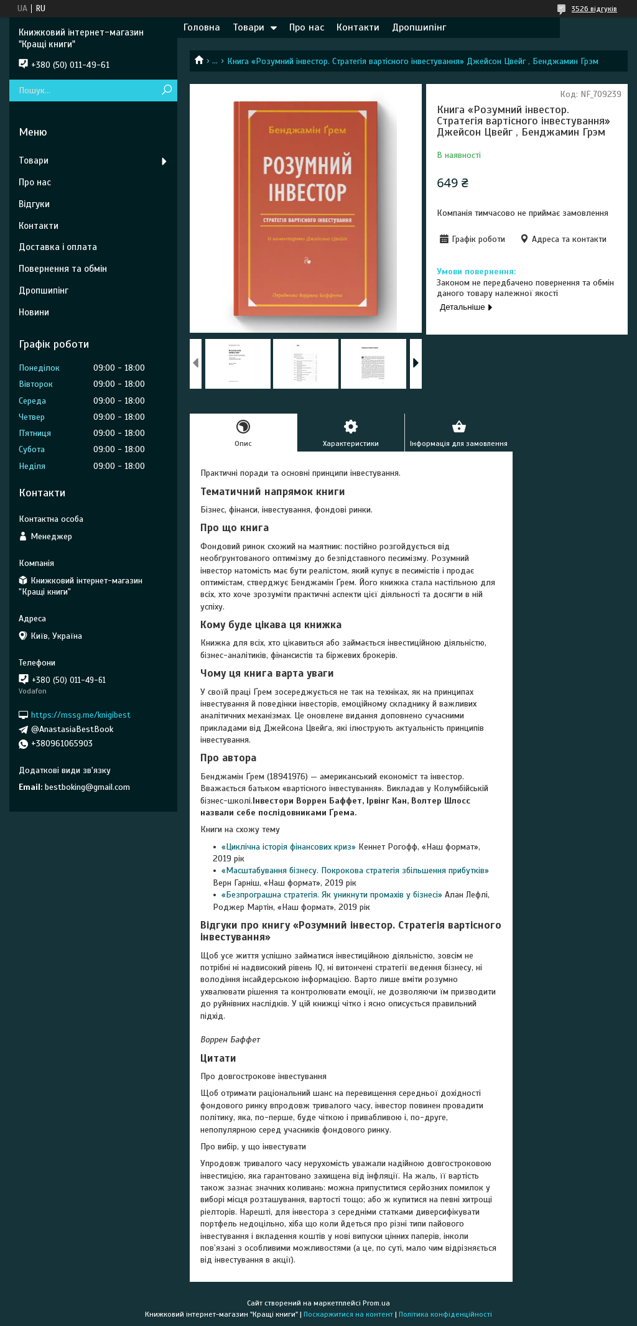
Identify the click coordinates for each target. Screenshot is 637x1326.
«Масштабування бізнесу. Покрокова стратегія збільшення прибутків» (355, 870)
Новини (34, 312)
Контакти (358, 27)
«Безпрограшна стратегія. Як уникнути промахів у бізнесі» (333, 894)
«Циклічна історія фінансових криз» (289, 847)
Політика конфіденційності (445, 1314)
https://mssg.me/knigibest (81, 715)
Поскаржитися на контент (348, 1314)
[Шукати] (166, 90)
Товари (248, 27)
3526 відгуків (594, 8)
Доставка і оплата (58, 247)
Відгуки (34, 204)
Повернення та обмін (63, 268)
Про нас (306, 27)
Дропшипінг (419, 27)
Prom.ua (376, 1303)
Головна (202, 27)
